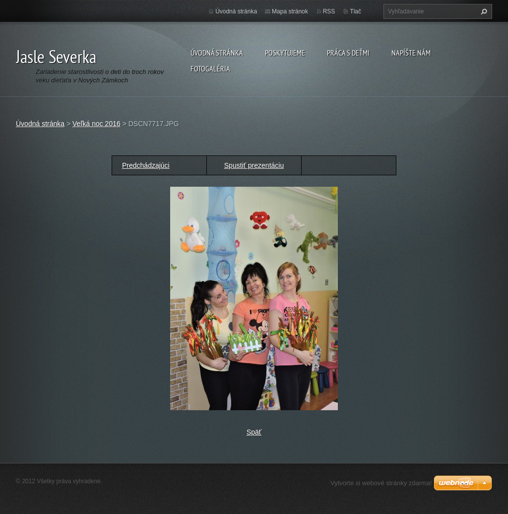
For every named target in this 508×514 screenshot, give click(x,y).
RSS (329, 11)
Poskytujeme (285, 53)
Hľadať (482, 11)
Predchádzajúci (146, 165)
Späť (254, 432)
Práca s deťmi (348, 53)
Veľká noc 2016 (96, 124)
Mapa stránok (290, 11)
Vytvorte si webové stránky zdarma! (381, 483)
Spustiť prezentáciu (254, 165)
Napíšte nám (411, 53)
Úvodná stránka (216, 53)
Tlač (355, 11)
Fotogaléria (210, 68)
